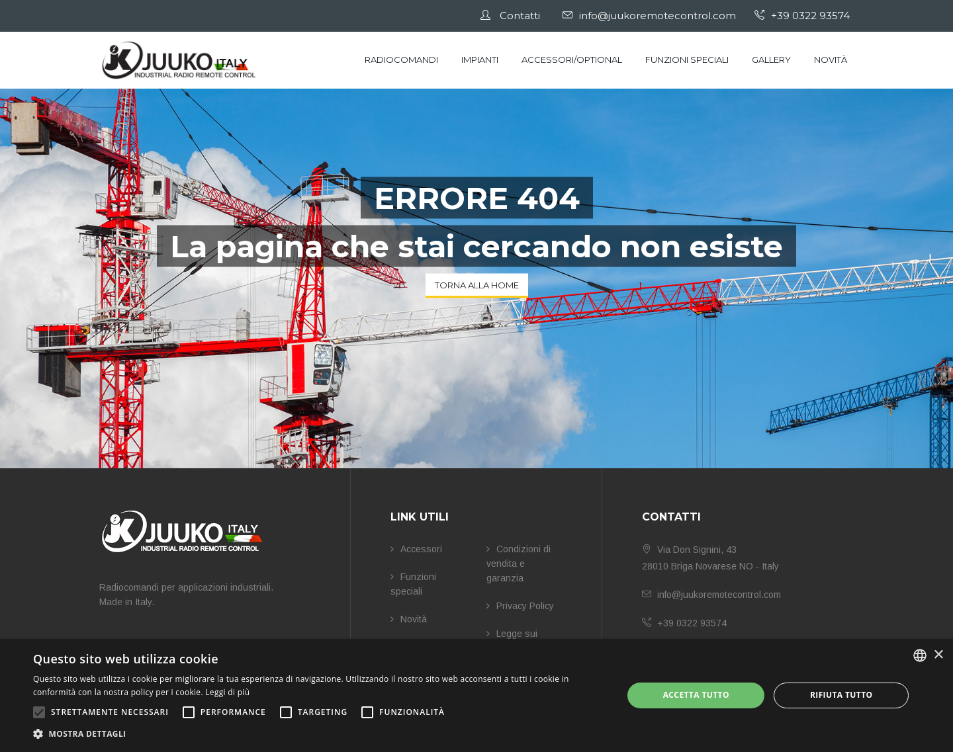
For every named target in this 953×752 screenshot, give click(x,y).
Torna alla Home (477, 285)
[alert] (476, 695)
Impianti (479, 59)
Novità (830, 59)
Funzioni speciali (687, 59)
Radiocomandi (401, 59)
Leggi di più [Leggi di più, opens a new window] (227, 692)
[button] (319, 734)
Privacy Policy (520, 606)
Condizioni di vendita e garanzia (518, 563)
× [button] (938, 655)
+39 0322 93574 (806, 15)
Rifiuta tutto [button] (841, 694)
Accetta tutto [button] (696, 694)
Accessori (416, 549)
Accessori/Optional (572, 59)
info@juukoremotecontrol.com (653, 15)
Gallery (771, 59)
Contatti (518, 15)
